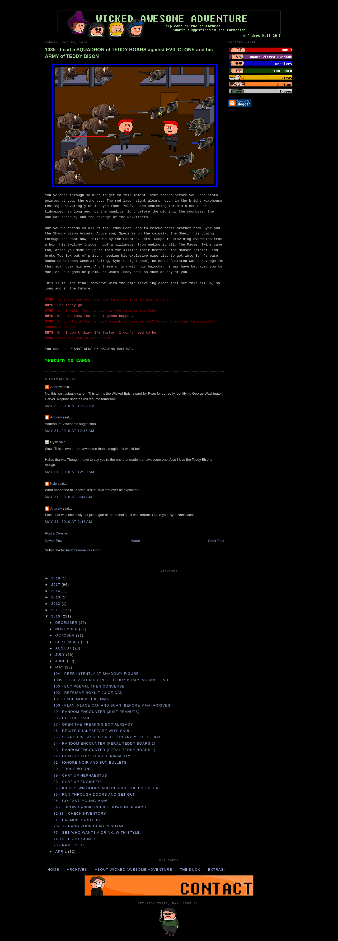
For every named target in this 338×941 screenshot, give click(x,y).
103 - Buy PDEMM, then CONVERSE (89, 686)
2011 (56, 610)
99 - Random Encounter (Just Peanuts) (96, 712)
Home (135, 541)
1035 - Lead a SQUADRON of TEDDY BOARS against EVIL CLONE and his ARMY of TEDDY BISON (129, 53)
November (67, 629)
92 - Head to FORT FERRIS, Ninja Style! (95, 756)
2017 (56, 585)
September (68, 642)
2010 (56, 616)
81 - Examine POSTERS (76, 820)
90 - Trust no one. (73, 769)
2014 (56, 591)
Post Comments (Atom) (84, 550)
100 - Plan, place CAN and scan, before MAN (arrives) (112, 705)
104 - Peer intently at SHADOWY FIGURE (96, 674)
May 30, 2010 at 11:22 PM (70, 406)
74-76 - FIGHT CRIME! (74, 839)
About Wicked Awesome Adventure (133, 869)
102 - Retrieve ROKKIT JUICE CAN (88, 693)
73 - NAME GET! (68, 845)
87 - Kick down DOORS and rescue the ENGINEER (106, 788)
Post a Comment (58, 533)
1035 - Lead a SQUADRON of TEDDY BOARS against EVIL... (113, 680)
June (61, 661)
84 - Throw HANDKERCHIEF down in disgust (100, 807)
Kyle (53, 484)
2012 (56, 604)
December (67, 623)
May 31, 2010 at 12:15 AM (69, 431)
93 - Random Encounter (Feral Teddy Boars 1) (104, 750)
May (60, 667)
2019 (56, 578)
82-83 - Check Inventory (79, 813)
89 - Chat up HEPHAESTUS (80, 775)
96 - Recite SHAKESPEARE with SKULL (93, 731)
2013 (56, 597)
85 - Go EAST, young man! (80, 801)
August (64, 648)
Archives (77, 869)
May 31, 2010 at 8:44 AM (68, 497)
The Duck (190, 869)
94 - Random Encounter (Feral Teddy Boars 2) (104, 743)
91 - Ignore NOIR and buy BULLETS (89, 762)
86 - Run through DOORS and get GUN (94, 794)
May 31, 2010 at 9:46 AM (68, 522)
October (65, 635)
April (61, 852)
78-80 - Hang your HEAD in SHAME (89, 826)
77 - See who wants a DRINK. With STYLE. (97, 832)
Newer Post (54, 541)
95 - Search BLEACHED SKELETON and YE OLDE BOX (107, 737)
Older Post (216, 541)
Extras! (216, 869)
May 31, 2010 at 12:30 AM (69, 472)
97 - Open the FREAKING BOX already (93, 724)
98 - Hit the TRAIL (71, 718)
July (60, 655)
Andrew (56, 387)
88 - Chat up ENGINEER (77, 782)
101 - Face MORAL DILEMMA (81, 699)
